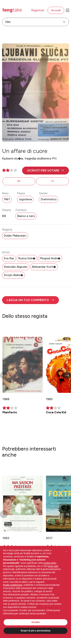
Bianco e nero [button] (26, 216)
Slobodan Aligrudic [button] (16, 267)
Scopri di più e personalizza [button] (35, 630)
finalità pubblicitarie (12, 585)
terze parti (53, 566)
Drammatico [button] (49, 199)
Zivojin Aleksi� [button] (13, 275)
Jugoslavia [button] (25, 199)
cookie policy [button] (49, 563)
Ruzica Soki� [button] (27, 258)
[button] (45, 170)
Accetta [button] (35, 622)
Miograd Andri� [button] (50, 258)
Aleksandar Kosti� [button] (44, 267)
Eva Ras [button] (9, 258)
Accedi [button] (56, 10)
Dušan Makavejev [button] (15, 235)
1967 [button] (7, 199)
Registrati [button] (37, 10)
